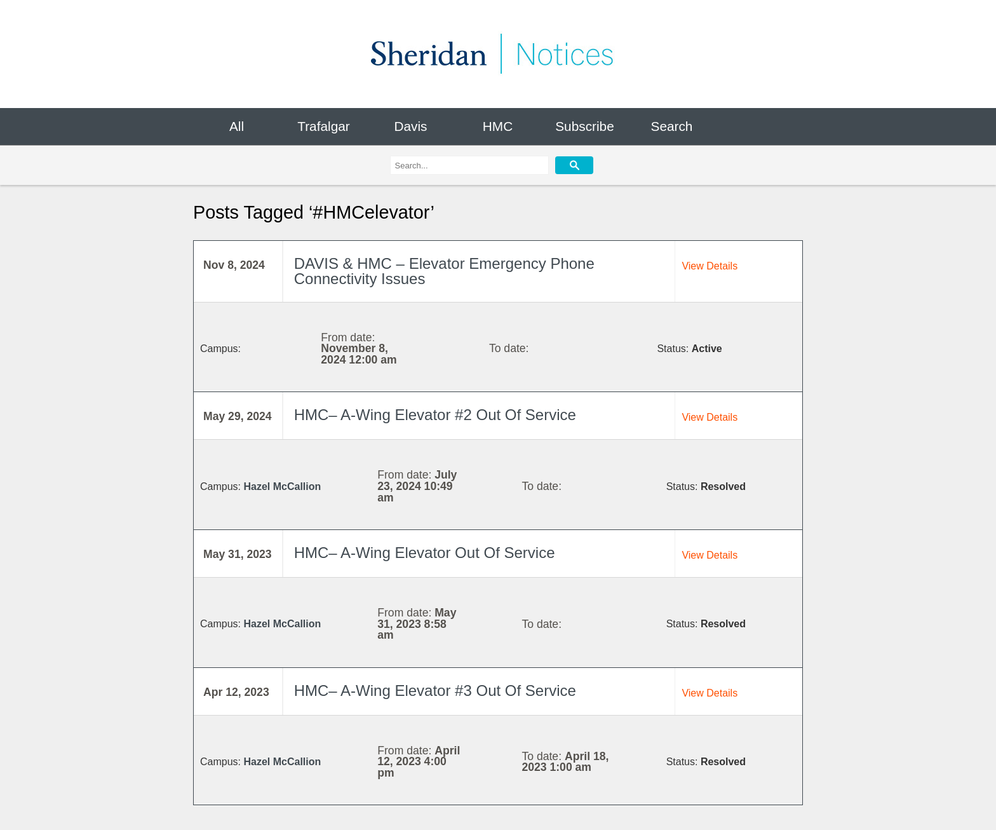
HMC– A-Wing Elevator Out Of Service (424, 553)
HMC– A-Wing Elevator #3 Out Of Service (435, 690)
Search (672, 126)
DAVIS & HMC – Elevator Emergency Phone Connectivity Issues (444, 271)
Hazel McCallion (282, 486)
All (236, 126)
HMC (498, 126)
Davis (410, 126)
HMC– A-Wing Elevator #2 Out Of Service (435, 415)
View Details (709, 266)
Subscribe (584, 126)
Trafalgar (323, 126)
